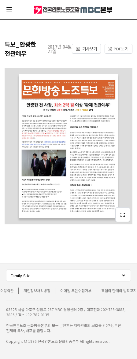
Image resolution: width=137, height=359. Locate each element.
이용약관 (7, 290)
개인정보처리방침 (37, 290)
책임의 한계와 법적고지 (119, 290)
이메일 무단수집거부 (75, 290)
